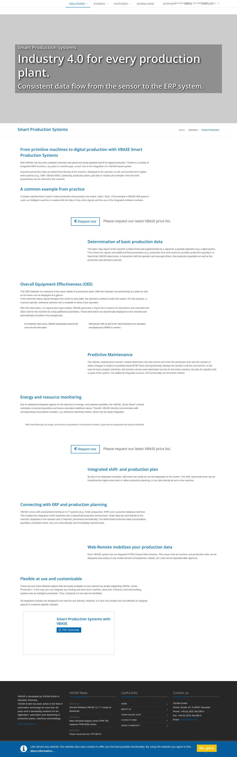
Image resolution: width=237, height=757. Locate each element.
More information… (43, 750)
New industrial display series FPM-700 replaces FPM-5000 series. (89, 721)
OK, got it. (206, 748)
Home (182, 130)
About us (126, 709)
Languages (184, 3)
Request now (85, 221)
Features (121, 3)
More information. (27, 724)
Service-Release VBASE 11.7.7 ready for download (90, 707)
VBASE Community (130, 725)
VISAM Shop (202, 3)
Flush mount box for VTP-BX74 (85, 732)
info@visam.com (188, 719)
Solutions (77, 3)
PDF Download (69, 629)
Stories (99, 3)
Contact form (129, 720)
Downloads (145, 3)
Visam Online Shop (131, 715)
